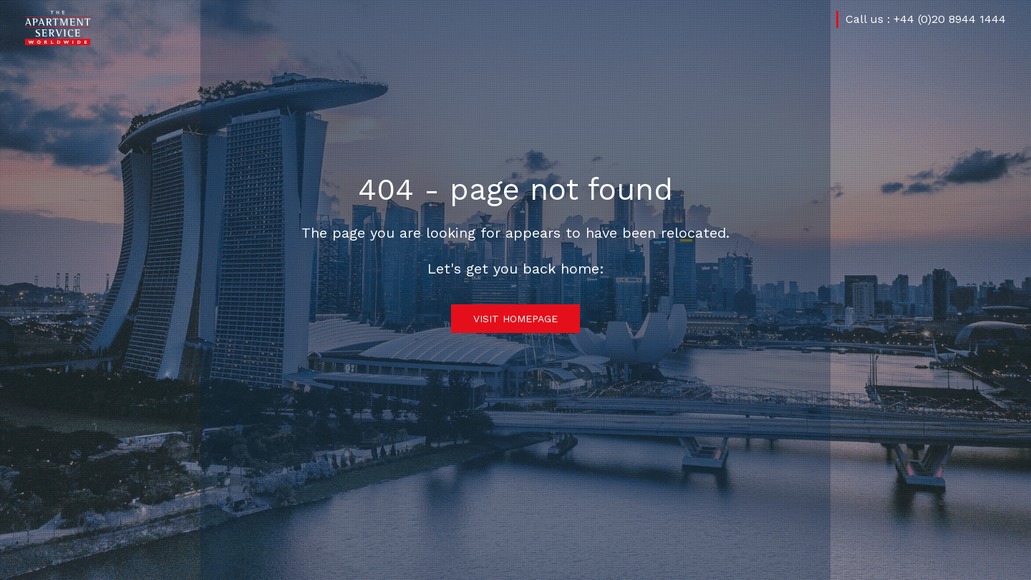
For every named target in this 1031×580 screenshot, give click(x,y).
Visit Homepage (515, 318)
